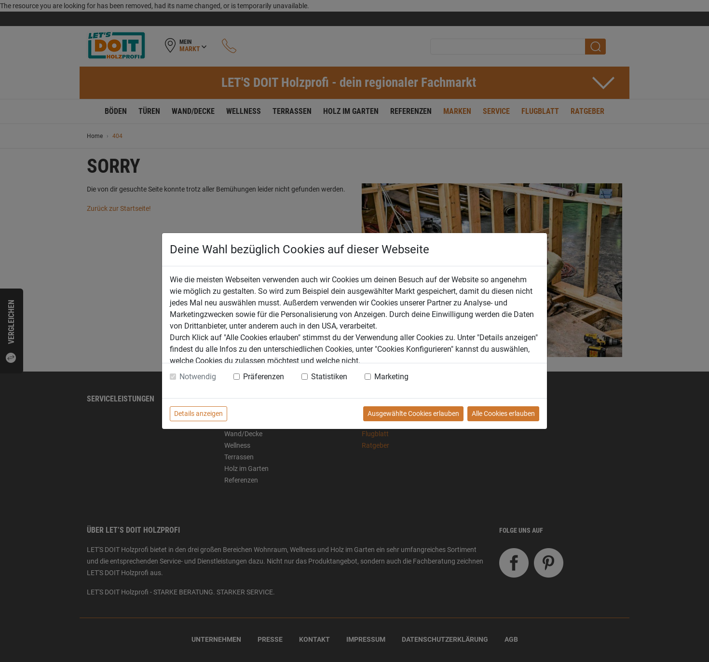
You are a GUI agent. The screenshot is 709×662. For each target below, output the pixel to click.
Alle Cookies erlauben (503, 413)
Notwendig (197, 376)
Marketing (391, 376)
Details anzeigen (198, 413)
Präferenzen (263, 376)
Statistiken (329, 376)
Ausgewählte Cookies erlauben (413, 413)
